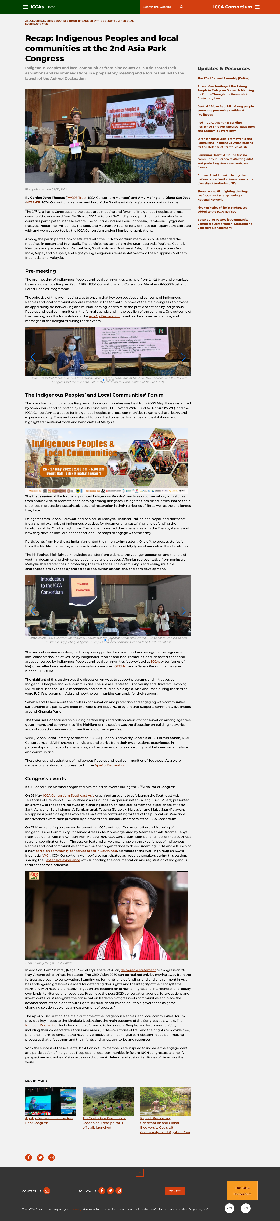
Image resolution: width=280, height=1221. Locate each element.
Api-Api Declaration (104, 316)
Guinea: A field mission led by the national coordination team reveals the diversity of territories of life (225, 179)
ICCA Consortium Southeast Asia (68, 795)
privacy (76, 1209)
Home (51, 7)
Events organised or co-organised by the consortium (81, 20)
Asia (28, 20)
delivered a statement (138, 970)
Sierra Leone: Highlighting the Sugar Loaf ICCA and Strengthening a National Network (224, 195)
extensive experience (63, 860)
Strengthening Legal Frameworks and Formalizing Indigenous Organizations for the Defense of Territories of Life (225, 143)
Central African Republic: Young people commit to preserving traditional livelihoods (226, 110)
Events (37, 20)
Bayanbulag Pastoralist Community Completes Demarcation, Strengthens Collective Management (225, 224)
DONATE (175, 1191)
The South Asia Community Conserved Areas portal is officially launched (104, 1122)
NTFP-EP (33, 202)
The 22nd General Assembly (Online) (223, 78)
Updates (42, 23)
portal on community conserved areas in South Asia (76, 851)
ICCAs (155, 661)
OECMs (120, 666)
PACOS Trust (77, 198)
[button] (103, 380)
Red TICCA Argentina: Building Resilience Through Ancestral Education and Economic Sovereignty (226, 127)
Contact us (31, 1191)
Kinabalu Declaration (42, 1025)
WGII (46, 855)
